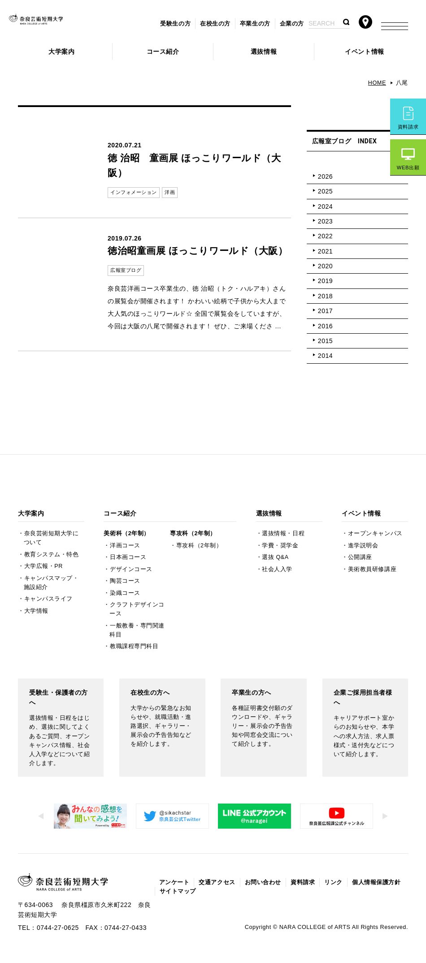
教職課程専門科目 (134, 646)
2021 (325, 251)
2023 (325, 221)
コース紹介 (163, 51)
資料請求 (408, 126)
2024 (325, 206)
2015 (325, 340)
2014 (325, 355)
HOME (377, 83)
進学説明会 (363, 545)
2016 (325, 326)
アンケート (174, 882)
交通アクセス (217, 882)
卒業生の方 (255, 24)
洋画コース (125, 545)
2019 (325, 280)
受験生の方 (175, 24)
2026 (325, 176)
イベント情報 (364, 51)
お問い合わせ (263, 882)
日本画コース (128, 557)
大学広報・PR (43, 566)
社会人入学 (277, 569)
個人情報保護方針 (376, 882)
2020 (325, 266)
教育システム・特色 (51, 554)
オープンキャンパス (375, 533)
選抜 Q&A (275, 557)
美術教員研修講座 (372, 569)
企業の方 (292, 24)
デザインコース (131, 569)
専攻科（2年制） (193, 533)
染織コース (125, 593)
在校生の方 (215, 24)
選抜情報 (264, 51)
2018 (325, 296)
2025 (325, 191)
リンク (333, 882)
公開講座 (360, 557)
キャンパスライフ (48, 599)
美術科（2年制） (126, 533)
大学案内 (61, 51)
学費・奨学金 (280, 545)
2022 (325, 236)
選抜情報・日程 (283, 533)
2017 (325, 310)
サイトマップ (178, 891)
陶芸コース (125, 581)
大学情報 (36, 611)
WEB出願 (408, 167)
